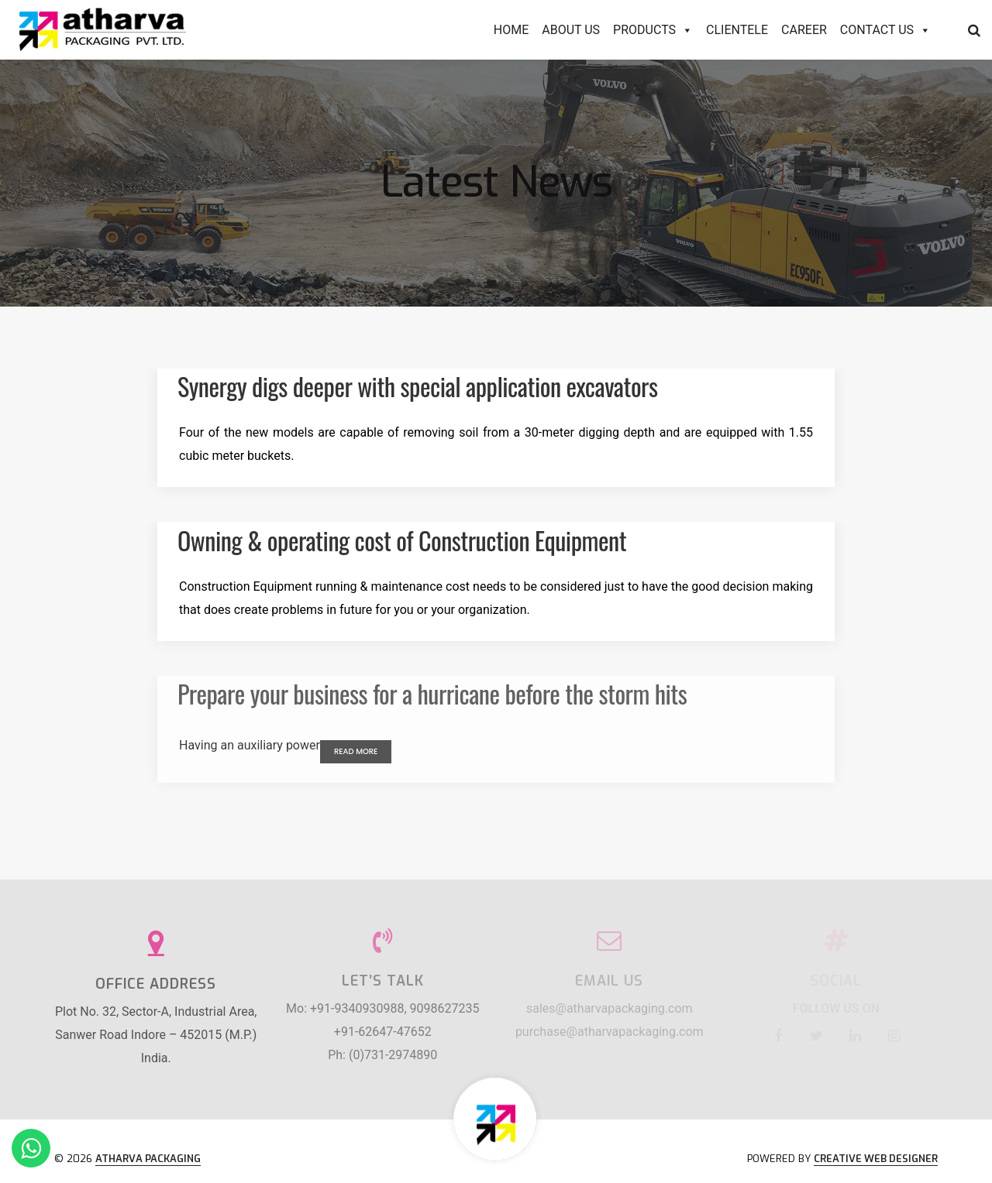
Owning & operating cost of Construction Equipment (401, 540)
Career (804, 29)
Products (653, 29)
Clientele (737, 29)
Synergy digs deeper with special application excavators (417, 386)
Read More (355, 751)
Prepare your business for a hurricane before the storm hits (432, 693)
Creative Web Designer (876, 1158)
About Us (571, 29)
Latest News (496, 182)
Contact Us (885, 29)
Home (511, 29)
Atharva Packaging (148, 1158)
